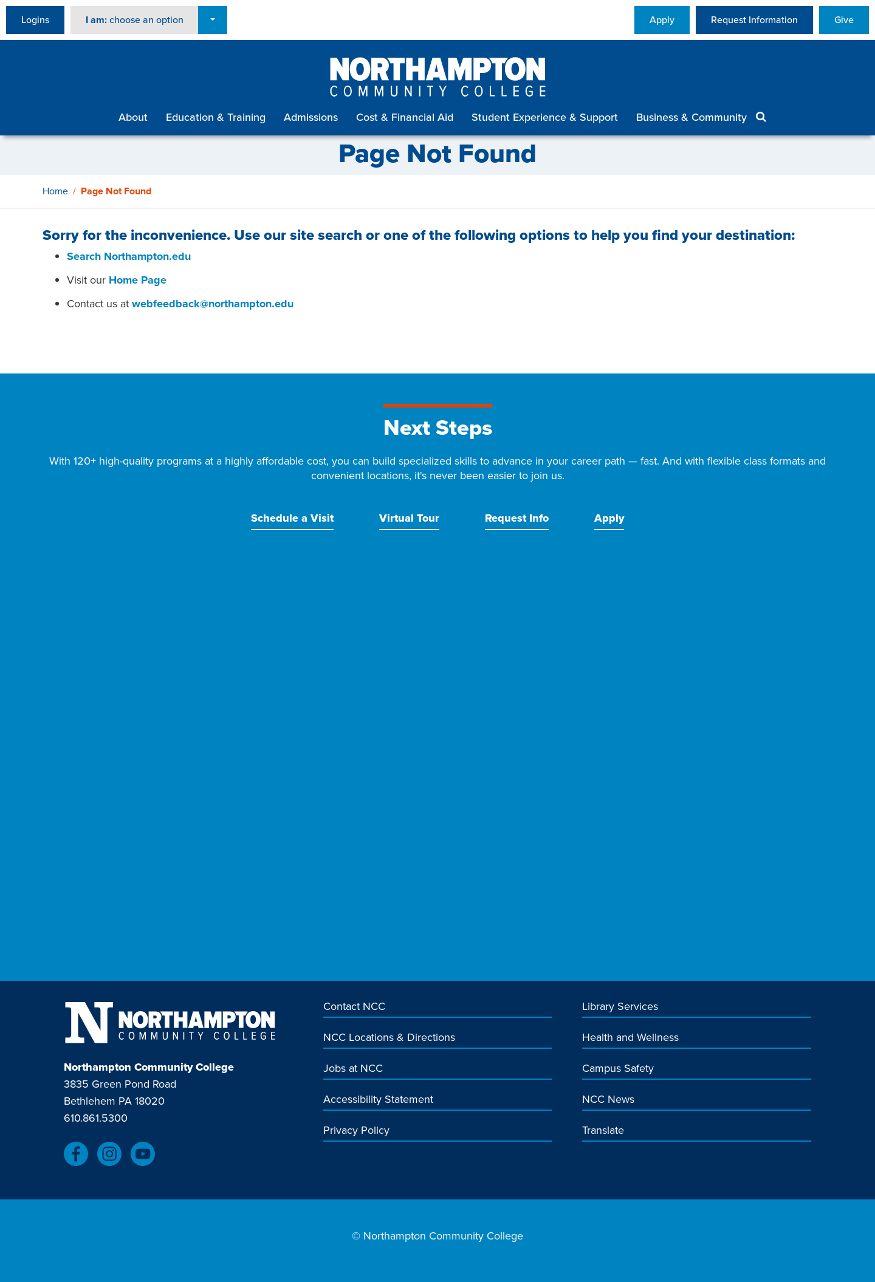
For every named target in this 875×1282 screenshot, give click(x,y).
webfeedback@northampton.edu (212, 304)
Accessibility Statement (378, 1099)
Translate (603, 1130)
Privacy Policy (356, 1130)
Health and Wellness (630, 1037)
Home (55, 191)
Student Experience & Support (545, 117)
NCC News (608, 1099)
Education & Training (216, 117)
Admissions (311, 117)
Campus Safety (618, 1068)
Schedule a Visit (292, 518)
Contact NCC (354, 1006)
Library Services (620, 1006)
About (133, 117)
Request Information (754, 20)
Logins (35, 20)
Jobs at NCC (353, 1068)
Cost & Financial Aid (404, 117)
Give (844, 20)
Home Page (137, 280)
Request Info (517, 518)
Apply (662, 20)
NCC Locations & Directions (389, 1037)
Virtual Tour (409, 518)
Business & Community (691, 117)
